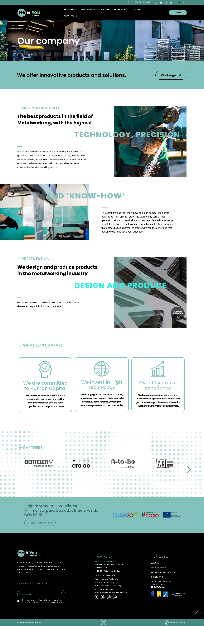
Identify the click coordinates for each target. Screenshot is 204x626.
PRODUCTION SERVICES (165, 572)
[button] (116, 9)
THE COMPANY (89, 9)
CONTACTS (71, 15)
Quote (183, 12)
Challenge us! (171, 75)
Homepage (71, 9)
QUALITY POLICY (158, 584)
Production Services (116, 9)
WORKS (138, 9)
